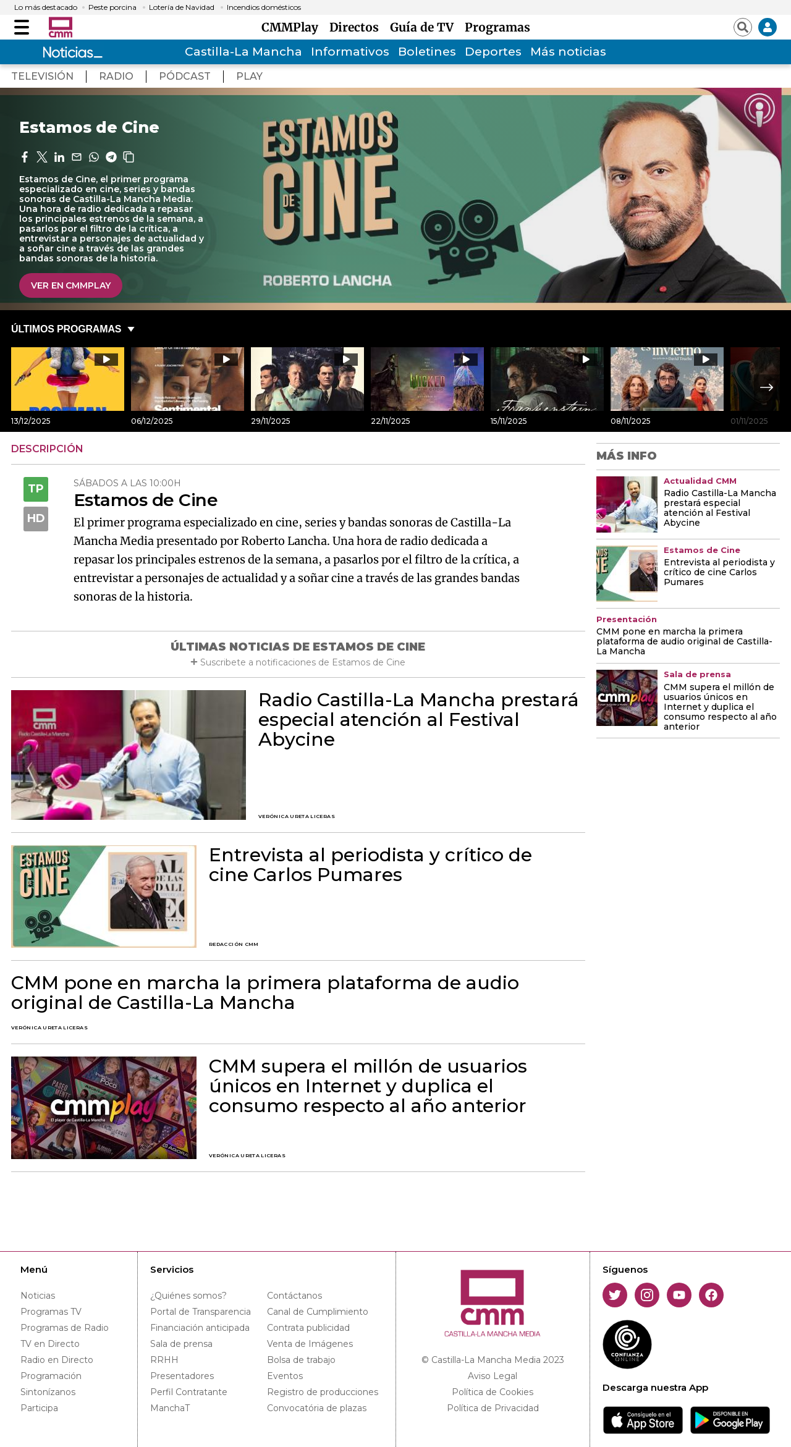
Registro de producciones (322, 1392)
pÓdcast (185, 76)
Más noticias (568, 51)
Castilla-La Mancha (243, 51)
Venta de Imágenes (310, 1343)
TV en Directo (50, 1343)
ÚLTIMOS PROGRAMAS (66, 329)
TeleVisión (42, 76)
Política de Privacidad (493, 1408)
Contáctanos (294, 1295)
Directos (357, 27)
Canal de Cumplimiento (317, 1311)
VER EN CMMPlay (70, 285)
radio (116, 76)
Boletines (427, 51)
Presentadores (182, 1376)
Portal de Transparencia (200, 1311)
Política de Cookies (492, 1392)
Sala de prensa (181, 1343)
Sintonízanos (47, 1392)
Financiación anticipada (200, 1327)
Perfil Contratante (188, 1392)
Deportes (493, 51)
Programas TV (51, 1311)
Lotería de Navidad (181, 7)
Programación (51, 1376)
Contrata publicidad (308, 1327)
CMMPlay (292, 27)
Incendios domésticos (264, 7)
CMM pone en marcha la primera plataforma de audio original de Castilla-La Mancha (265, 993)
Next (767, 387)
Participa (39, 1408)
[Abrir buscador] (743, 27)
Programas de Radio (64, 1327)
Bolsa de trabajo (301, 1359)
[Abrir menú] (21, 27)
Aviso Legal (492, 1376)
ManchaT (170, 1408)
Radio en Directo (56, 1359)
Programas (497, 27)
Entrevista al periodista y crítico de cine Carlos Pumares (370, 865)
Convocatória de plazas (316, 1408)
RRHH (164, 1359)
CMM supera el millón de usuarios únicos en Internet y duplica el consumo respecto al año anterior (368, 1086)
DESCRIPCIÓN (47, 449)
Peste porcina (112, 7)
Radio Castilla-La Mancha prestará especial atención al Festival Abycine (418, 719)
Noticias (37, 1295)
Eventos (285, 1376)
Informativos (350, 51)
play (249, 76)
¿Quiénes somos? (188, 1295)
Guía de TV (425, 27)
